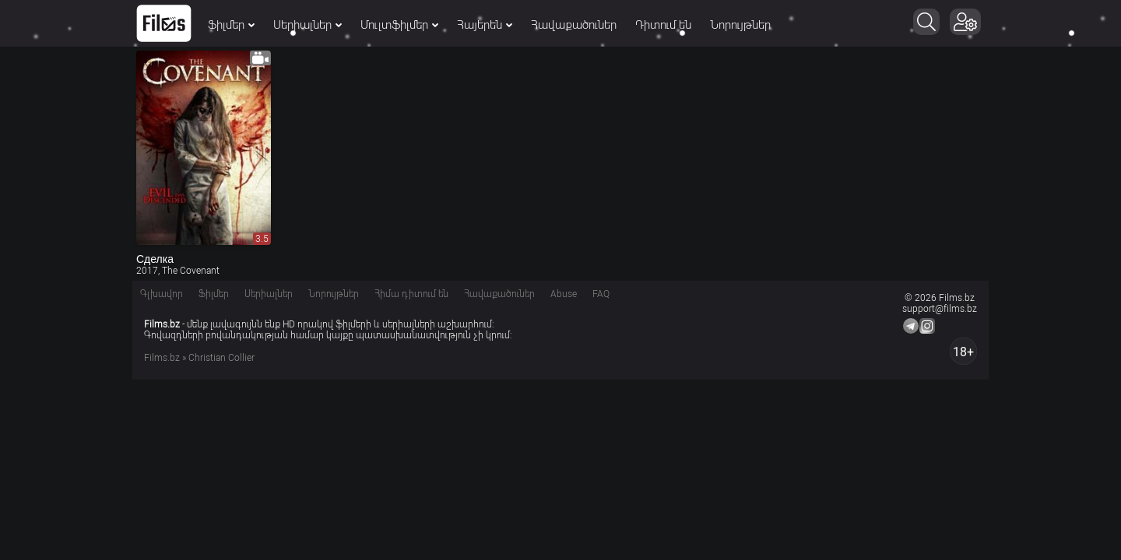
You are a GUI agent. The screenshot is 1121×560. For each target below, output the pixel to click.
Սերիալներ (307, 25)
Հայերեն (484, 25)
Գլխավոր (161, 294)
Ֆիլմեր (231, 25)
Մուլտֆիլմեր (399, 25)
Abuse (563, 294)
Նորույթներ (740, 25)
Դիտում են (663, 25)
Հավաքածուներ (574, 25)
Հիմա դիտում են (411, 294)
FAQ (601, 294)
